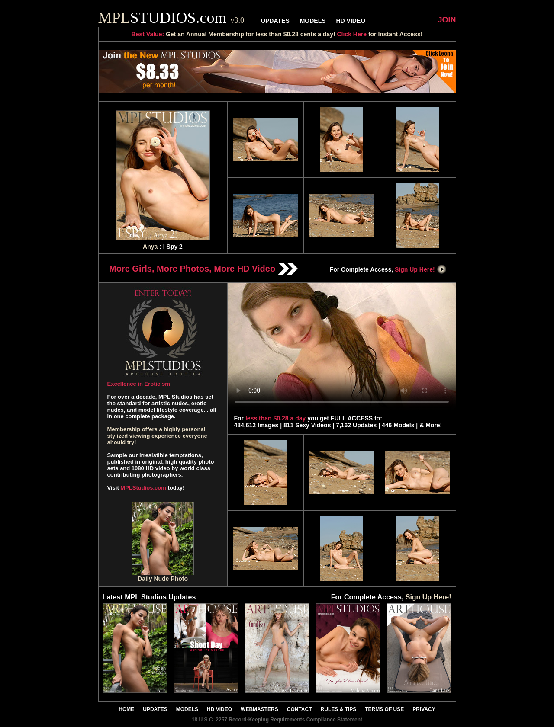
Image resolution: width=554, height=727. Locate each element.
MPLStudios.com (143, 487)
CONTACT (299, 709)
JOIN (447, 20)
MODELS (313, 20)
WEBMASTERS (259, 709)
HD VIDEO (350, 20)
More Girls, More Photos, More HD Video (203, 268)
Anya (150, 246)
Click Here (351, 34)
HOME (126, 709)
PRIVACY (423, 709)
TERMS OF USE (384, 709)
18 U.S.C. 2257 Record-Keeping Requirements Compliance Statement (277, 720)
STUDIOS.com (171, 17)
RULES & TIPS (339, 709)
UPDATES (275, 20)
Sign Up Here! (421, 269)
